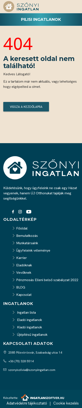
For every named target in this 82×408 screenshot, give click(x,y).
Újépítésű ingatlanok (29, 334)
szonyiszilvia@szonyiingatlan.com (29, 370)
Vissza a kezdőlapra (26, 107)
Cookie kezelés (66, 403)
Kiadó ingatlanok (27, 327)
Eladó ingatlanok (27, 320)
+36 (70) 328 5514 (18, 361)
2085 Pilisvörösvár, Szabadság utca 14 (32, 352)
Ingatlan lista (24, 312)
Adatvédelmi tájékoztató (27, 403)
